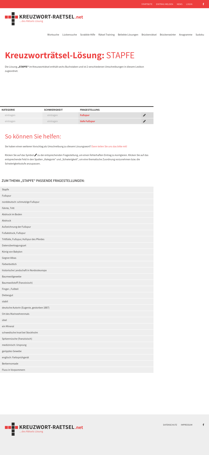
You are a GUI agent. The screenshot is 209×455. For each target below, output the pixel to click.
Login (189, 4)
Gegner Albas (9, 258)
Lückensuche (69, 34)
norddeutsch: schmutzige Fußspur (20, 202)
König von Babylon (12, 251)
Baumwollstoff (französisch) (17, 282)
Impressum (186, 424)
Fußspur (84, 115)
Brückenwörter (168, 34)
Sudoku (200, 34)
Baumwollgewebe (11, 276)
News (179, 4)
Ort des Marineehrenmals (15, 314)
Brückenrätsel (149, 34)
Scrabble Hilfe (87, 34)
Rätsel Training (106, 34)
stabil (5, 301)
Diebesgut (7, 295)
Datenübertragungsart (14, 245)
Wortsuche (53, 34)
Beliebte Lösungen (128, 34)
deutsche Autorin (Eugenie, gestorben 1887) (25, 307)
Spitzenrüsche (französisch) (17, 338)
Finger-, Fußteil (10, 289)
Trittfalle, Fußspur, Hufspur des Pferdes (23, 239)
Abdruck (6, 220)
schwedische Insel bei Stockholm (20, 332)
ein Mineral (8, 326)
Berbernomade (10, 363)
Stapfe (5, 189)
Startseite (146, 4)
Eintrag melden (164, 4)
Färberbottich (9, 264)
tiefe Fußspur (87, 121)
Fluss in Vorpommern (13, 370)
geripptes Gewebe (12, 351)
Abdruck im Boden (12, 214)
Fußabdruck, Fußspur (13, 233)
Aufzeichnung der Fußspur (16, 226)
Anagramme (185, 34)
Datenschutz (170, 424)
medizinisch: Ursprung (14, 345)
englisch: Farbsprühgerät (15, 357)
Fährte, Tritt (8, 208)
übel (4, 320)
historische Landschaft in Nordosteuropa (24, 270)
